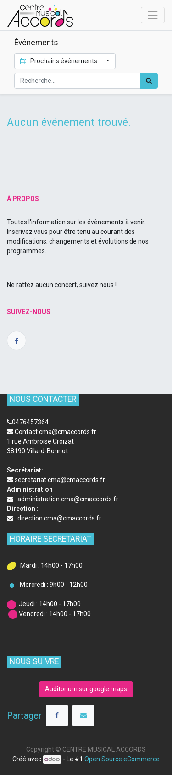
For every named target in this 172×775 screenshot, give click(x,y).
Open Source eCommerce (122, 759)
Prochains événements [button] (59, 61)
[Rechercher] (149, 81)
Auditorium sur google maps (86, 689)
